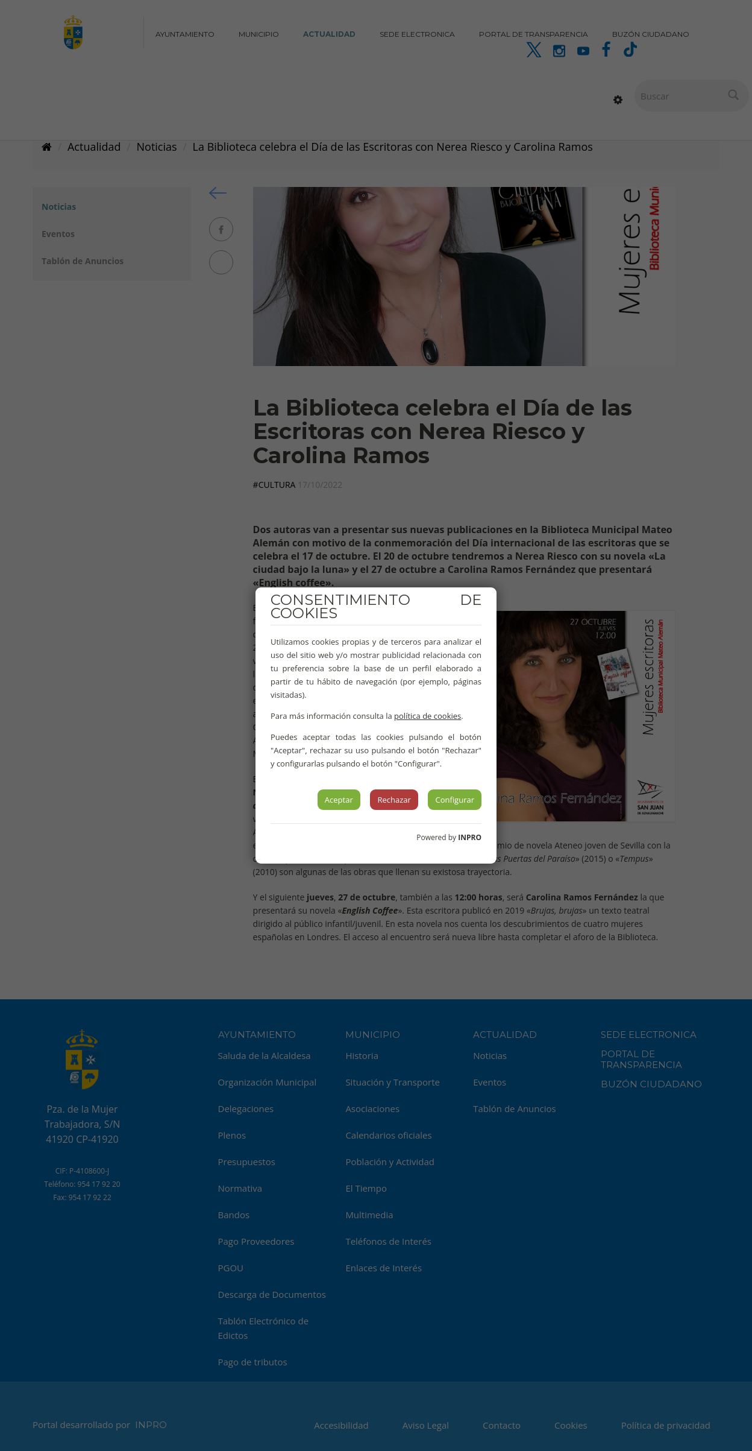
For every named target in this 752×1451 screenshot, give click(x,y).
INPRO (469, 837)
